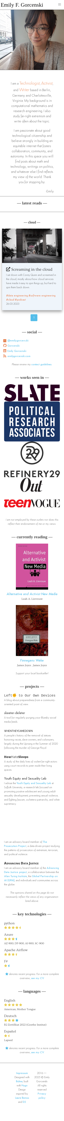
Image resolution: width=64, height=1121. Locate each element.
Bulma (19, 1081)
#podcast (20, 299)
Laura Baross (22, 1098)
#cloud (10, 299)
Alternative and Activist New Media (32, 594)
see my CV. (37, 978)
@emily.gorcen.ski (18, 340)
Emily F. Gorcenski (22, 5)
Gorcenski (14, 345)
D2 (24, 1102)
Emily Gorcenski (17, 351)
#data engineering (17, 295)
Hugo (24, 1086)
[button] (59, 4)
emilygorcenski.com (19, 356)
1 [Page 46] (34, 317)
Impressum (22, 1073)
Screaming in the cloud (29, 269)
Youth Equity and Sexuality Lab (25, 779)
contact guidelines (41, 364)
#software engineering (42, 295)
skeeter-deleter (14, 713)
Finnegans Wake (32, 660)
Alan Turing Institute (15, 876)
